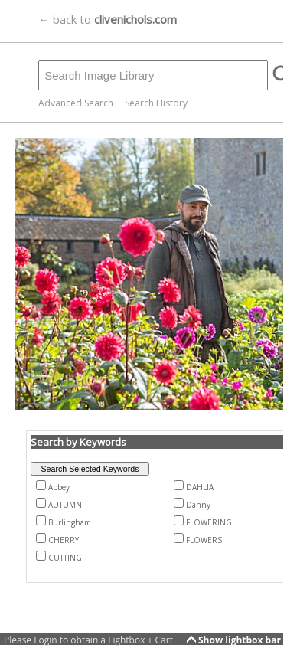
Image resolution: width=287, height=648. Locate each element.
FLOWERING (209, 522)
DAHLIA (200, 487)
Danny (198, 504)
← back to (107, 19)
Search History (156, 103)
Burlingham (69, 522)
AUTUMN (65, 504)
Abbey (59, 487)
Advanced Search (75, 103)
